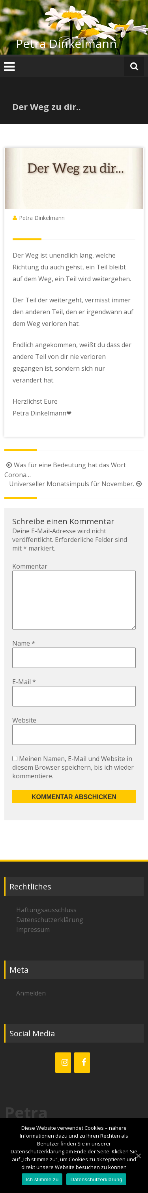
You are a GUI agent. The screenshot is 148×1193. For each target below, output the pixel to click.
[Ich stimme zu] (138, 1156)
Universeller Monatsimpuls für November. (76, 483)
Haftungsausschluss (46, 922)
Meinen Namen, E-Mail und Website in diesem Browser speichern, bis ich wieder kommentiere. (73, 780)
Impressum (33, 942)
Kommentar (29, 566)
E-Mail (24, 694)
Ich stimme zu (42, 1179)
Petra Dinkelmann (66, 43)
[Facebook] (82, 1075)
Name (23, 655)
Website (24, 732)
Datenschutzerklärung (49, 932)
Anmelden (31, 1005)
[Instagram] (63, 1075)
